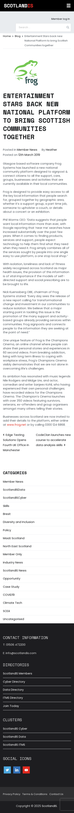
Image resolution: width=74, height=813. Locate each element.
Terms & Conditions (34, 794)
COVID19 (9, 595)
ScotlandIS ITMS (14, 745)
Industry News (13, 562)
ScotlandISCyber (14, 498)
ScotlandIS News (14, 570)
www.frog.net (16, 425)
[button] (68, 5)
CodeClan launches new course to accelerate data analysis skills (53, 440)
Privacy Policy (11, 794)
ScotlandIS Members (17, 673)
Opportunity (11, 578)
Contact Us (56, 794)
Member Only (12, 554)
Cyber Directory (14, 682)
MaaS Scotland (13, 538)
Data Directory (13, 690)
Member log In (60, 19)
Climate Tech (12, 603)
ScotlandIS (49, 806)
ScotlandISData (14, 490)
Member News (27, 150)
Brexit (7, 514)
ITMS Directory (13, 698)
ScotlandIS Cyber (15, 729)
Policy (7, 530)
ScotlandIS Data (14, 737)
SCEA (6, 611)
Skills (6, 506)
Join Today (11, 706)
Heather (51, 150)
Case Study (11, 587)
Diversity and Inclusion (19, 522)
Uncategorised (13, 619)
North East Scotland (17, 546)
